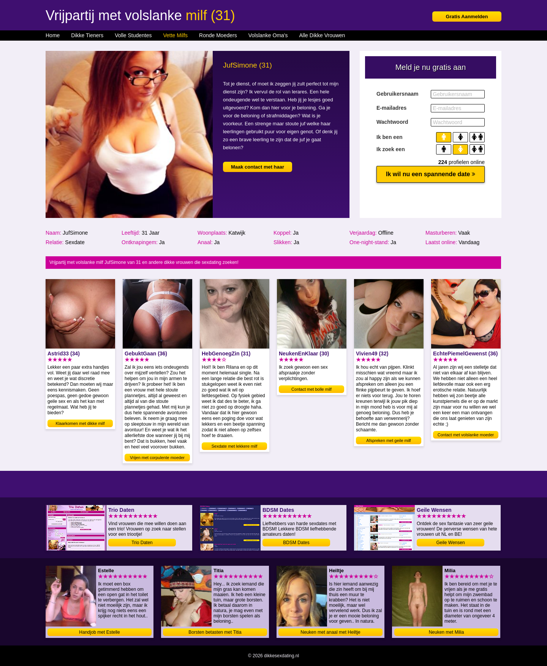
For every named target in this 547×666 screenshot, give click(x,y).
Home (53, 35)
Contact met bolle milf (311, 389)
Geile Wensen (450, 542)
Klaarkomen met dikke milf (80, 423)
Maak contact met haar (257, 167)
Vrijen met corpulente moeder (157, 457)
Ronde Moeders (218, 35)
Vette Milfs (175, 35)
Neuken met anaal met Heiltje (330, 632)
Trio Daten (142, 542)
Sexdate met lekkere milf (234, 446)
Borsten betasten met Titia (214, 632)
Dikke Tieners (87, 35)
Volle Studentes (133, 35)
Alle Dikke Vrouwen (322, 35)
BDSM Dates (296, 542)
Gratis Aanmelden (467, 16)
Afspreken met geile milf (388, 440)
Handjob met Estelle (99, 632)
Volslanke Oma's (268, 35)
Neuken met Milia (446, 632)
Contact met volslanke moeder (466, 434)
